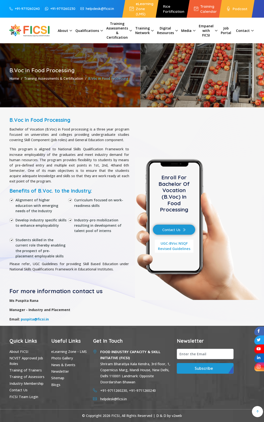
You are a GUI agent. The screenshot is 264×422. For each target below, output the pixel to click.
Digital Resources (165, 30)
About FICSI (19, 351)
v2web (177, 415)
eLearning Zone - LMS (69, 351)
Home (14, 78)
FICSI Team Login (23, 396)
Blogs (55, 384)
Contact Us (174, 229)
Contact (243, 30)
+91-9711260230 (60, 8)
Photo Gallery (62, 358)
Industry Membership (26, 383)
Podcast (236, 9)
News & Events (63, 365)
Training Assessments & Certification (117, 30)
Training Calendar (205, 9)
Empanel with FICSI (206, 30)
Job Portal (226, 30)
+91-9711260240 (24, 8)
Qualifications (87, 30)
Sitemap (57, 378)
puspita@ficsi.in (35, 319)
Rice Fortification (173, 9)
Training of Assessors (26, 376)
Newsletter (60, 371)
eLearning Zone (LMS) (141, 8)
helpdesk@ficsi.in (97, 8)
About (63, 30)
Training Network (142, 30)
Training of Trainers (25, 370)
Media (186, 30)
